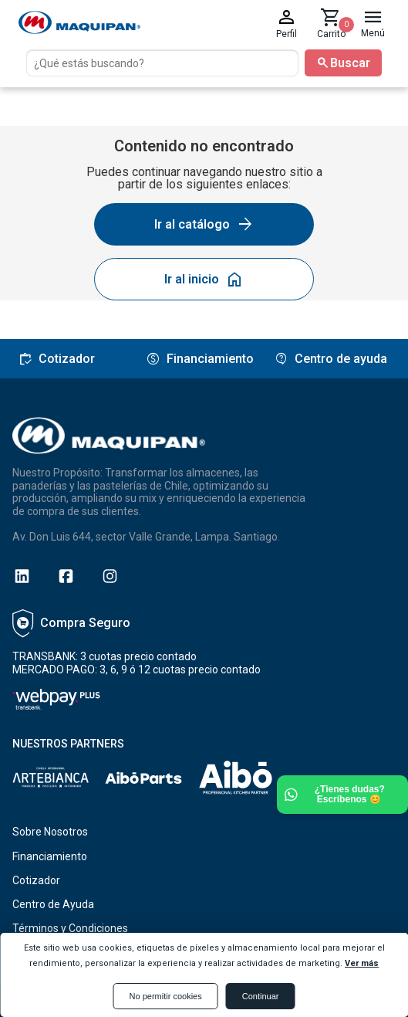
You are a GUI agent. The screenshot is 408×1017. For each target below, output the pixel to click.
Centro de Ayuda (53, 904)
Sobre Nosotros (50, 831)
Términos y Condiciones (70, 928)
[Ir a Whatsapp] (342, 794)
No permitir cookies (166, 996)
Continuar (260, 996)
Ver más (362, 963)
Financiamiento (49, 856)
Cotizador (36, 880)
